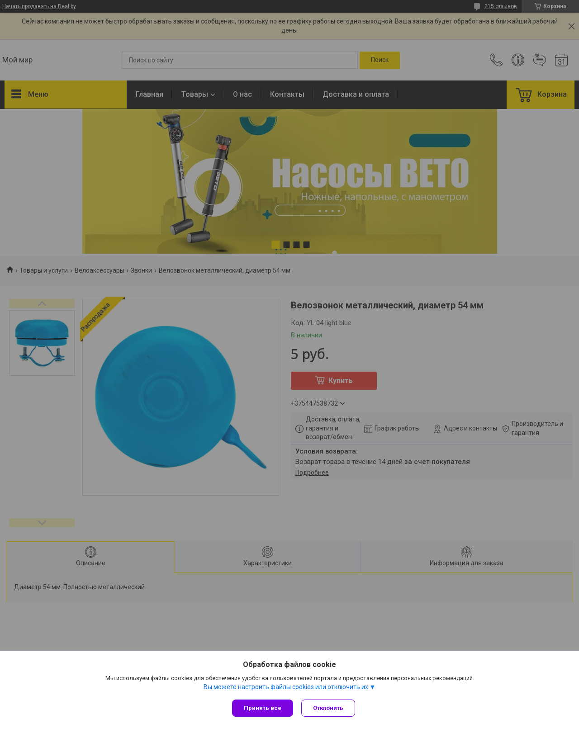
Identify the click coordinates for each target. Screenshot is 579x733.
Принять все (262, 708)
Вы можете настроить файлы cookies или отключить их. (287, 687)
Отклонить (329, 708)
